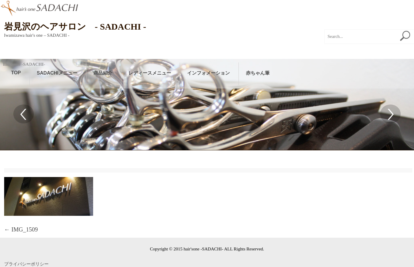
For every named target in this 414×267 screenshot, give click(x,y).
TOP (16, 72)
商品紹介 (102, 72)
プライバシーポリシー (26, 264)
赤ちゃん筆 (258, 72)
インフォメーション (208, 72)
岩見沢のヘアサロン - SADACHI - (75, 26)
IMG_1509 (21, 229)
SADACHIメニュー (57, 72)
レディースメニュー (149, 72)
